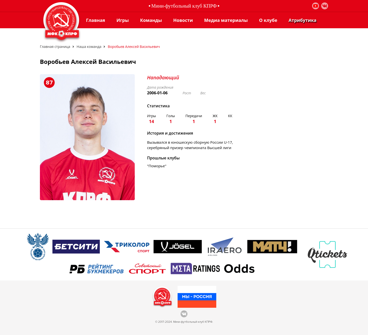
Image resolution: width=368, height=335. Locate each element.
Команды (151, 20)
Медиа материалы (226, 20)
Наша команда (89, 46)
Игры (123, 20)
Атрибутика (303, 20)
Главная (95, 20)
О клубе (268, 20)
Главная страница (55, 46)
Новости (183, 20)
